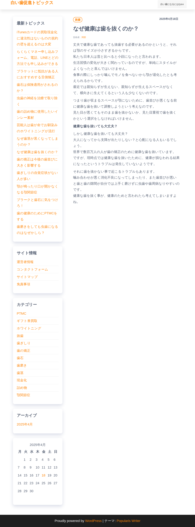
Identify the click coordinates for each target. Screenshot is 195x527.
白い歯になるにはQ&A (172, 4)
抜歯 (77, 19)
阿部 (84, 37)
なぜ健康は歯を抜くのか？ (37, 152)
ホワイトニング (29, 328)
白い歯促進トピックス (32, 2)
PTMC (21, 313)
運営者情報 (25, 262)
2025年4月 (25, 424)
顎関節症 (23, 395)
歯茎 (20, 373)
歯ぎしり (24, 343)
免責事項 (23, 284)
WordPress (93, 521)
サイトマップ (27, 277)
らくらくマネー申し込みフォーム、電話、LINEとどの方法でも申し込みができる (37, 58)
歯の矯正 (23, 351)
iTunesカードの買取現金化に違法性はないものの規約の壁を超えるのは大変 (37, 38)
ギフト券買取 (27, 321)
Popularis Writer (128, 521)
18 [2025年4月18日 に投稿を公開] (43, 475)
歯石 (20, 358)
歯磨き (22, 365)
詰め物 (22, 388)
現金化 (22, 380)
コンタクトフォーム (32, 269)
